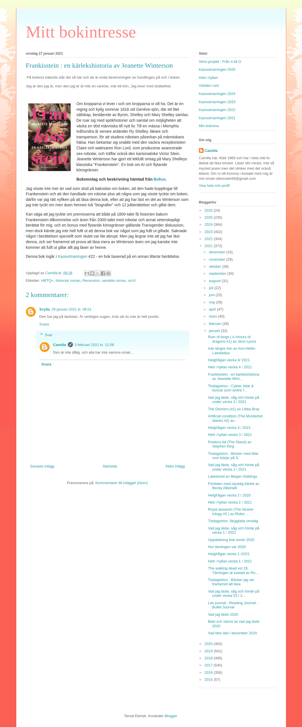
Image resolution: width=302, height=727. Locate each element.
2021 (209, 246)
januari (215, 331)
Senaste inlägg (42, 466)
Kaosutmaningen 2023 (217, 102)
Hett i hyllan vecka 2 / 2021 (230, 502)
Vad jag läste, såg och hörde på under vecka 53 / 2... (233, 593)
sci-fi (132, 280)
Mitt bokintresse (81, 32)
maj (212, 302)
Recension (91, 280)
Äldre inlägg (175, 466)
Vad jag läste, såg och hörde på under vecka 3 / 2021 (233, 399)
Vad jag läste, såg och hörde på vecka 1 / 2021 (233, 530)
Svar (48, 335)
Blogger (171, 716)
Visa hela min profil (214, 185)
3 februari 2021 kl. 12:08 (94, 345)
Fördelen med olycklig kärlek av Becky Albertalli (233, 486)
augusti (215, 281)
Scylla (44, 309)
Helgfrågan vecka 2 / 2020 (229, 495)
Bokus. (160, 179)
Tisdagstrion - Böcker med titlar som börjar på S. (233, 455)
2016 (209, 672)
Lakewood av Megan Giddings (232, 476)
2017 (209, 665)
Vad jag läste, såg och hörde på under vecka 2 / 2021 (233, 467)
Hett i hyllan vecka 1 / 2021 (230, 561)
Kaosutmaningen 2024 (217, 94)
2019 (209, 651)
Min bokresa (209, 126)
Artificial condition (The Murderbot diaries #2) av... (235, 418)
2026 (209, 210)
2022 (209, 239)
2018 (209, 658)
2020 (209, 644)
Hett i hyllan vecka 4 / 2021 (230, 367)
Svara (44, 324)
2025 (209, 217)
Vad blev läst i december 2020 (232, 633)
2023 (209, 232)
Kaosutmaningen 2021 (217, 118)
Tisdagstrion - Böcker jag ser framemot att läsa (231, 582)
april (213, 309)
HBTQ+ (47, 280)
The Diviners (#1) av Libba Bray (234, 409)
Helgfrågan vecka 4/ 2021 (229, 360)
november (217, 259)
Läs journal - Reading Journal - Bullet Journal (233, 605)
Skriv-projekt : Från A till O (220, 61)
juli (211, 288)
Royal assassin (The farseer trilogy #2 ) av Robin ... (231, 511)
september (218, 273)
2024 (209, 224)
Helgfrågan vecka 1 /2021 (229, 554)
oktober (215, 266)
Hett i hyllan (208, 78)
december (217, 252)
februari (215, 324)
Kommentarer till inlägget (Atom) (121, 483)
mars (213, 316)
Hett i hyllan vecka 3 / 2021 (230, 435)
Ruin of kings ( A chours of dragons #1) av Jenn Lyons (232, 339)
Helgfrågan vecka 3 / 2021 (229, 427)
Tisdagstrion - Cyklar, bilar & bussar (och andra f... (231, 388)
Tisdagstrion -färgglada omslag (233, 521)
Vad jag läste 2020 (223, 614)
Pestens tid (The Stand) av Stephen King (229, 444)
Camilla (59, 345)
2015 (209, 679)
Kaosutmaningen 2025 (217, 69)
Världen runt (209, 85)
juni (212, 295)
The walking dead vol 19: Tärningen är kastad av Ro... (233, 570)
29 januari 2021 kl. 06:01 (71, 309)
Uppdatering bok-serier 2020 (231, 540)
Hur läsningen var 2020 (227, 547)
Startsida (110, 466)
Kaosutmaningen (72, 256)
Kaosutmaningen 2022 (217, 110)
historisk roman (67, 280)
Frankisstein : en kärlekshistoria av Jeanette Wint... (233, 376)
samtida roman (114, 280)
